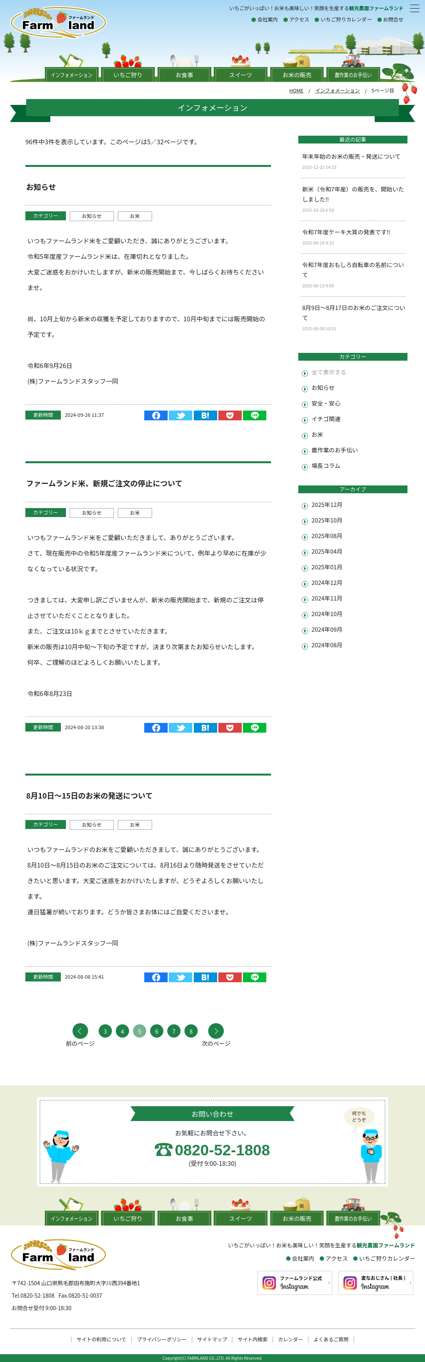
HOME (296, 90)
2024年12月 (327, 582)
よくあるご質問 (331, 1340)
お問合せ (393, 19)
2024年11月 (327, 598)
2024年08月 (327, 645)
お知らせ (41, 186)
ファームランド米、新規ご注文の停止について (104, 483)
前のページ (80, 1043)
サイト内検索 (252, 1340)
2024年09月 (327, 629)
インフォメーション (337, 90)
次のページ (216, 1043)
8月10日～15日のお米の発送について (89, 795)
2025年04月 (327, 551)
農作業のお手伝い (335, 450)
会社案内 (267, 19)
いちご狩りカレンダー (346, 19)
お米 (135, 216)
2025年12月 (327, 504)
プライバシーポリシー (162, 1340)
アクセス (299, 19)
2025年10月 (327, 520)
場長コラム (326, 465)
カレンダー (290, 1340)
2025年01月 (327, 567)
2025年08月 (327, 535)
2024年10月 (327, 613)
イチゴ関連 (326, 418)
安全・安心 (326, 403)
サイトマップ (212, 1340)
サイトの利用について (101, 1340)
